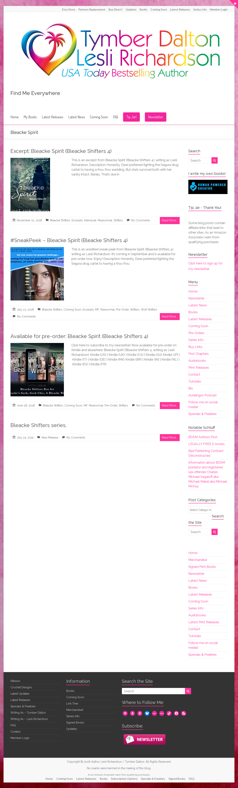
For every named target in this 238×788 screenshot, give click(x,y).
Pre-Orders (196, 333)
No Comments (140, 220)
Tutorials (194, 381)
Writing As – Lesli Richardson (29, 719)
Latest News (76, 117)
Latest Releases (180, 9)
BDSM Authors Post (202, 437)
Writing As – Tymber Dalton (28, 712)
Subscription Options (125, 778)
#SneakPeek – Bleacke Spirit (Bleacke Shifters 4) (69, 240)
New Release (50, 437)
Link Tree (72, 703)
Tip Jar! (131, 117)
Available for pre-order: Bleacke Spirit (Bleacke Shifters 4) (79, 336)
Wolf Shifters (149, 309)
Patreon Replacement (91, 9)
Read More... (170, 220)
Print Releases (198, 367)
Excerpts (77, 220)
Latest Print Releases (203, 622)
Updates (131, 9)
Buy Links (195, 347)
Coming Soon (159, 9)
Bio (190, 388)
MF (97, 309)
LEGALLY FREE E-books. (206, 444)
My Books (30, 117)
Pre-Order (122, 309)
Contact (194, 374)
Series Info (200, 9)
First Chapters (198, 354)
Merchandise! (74, 709)
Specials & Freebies (202, 414)
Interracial (90, 220)
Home (14, 117)
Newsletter (155, 117)
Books (143, 9)
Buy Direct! (116, 9)
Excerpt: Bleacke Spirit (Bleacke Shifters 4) (61, 151)
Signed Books (75, 722)
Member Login (219, 9)
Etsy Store (68, 9)
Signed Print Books (202, 567)
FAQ (115, 117)
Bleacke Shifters (60, 220)
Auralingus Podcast (202, 395)
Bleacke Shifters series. (38, 425)
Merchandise (197, 560)
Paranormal (105, 220)
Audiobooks (197, 361)
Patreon (15, 681)
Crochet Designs (21, 687)
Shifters (118, 220)
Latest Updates (19, 693)
